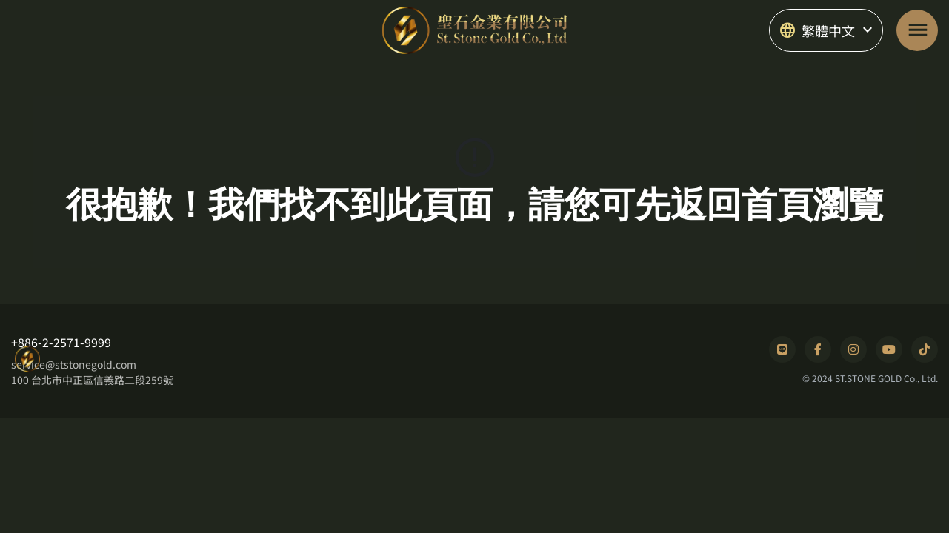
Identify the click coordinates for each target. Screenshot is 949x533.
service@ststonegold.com (73, 364)
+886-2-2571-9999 (61, 342)
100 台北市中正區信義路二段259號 (92, 379)
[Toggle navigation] (917, 30)
